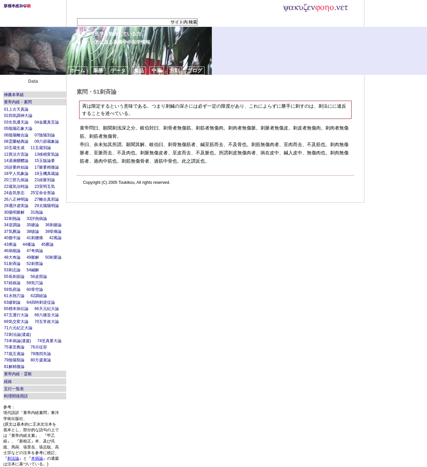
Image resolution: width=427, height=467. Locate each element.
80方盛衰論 (40, 360)
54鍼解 (32, 270)
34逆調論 (12, 225)
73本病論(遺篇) (17, 340)
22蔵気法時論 (16, 186)
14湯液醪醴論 (16, 160)
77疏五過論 (14, 353)
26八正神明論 (16, 199)
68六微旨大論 (46, 315)
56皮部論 (38, 276)
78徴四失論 (40, 353)
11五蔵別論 (40, 147)
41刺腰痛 (34, 237)
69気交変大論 (16, 321)
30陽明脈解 (14, 212)
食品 (139, 70)
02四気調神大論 (18, 115)
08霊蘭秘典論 (16, 141)
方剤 (174, 70)
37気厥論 (12, 231)
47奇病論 (34, 250)
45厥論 (47, 244)
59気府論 (12, 289)
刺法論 (13, 458)
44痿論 (29, 244)
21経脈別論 (44, 180)
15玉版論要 (44, 160)
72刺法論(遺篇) (17, 334)
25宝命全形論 (42, 192)
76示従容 (38, 347)
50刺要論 (53, 257)
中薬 (157, 70)
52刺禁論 (34, 263)
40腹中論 (12, 237)
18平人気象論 (16, 173)
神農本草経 (14, 94)
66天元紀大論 (46, 308)
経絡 (8, 381)
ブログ (194, 70)
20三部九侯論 (16, 180)
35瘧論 (32, 225)
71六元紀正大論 (18, 328)
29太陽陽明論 (46, 205)
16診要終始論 (16, 167)
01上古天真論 (16, 109)
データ (118, 70)
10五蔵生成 (14, 147)
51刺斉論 (12, 263)
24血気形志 (14, 192)
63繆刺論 (12, 302)
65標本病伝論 (16, 308)
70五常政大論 (46, 321)
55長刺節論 (14, 276)
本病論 (37, 458)
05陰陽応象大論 (18, 128)
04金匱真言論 (46, 122)
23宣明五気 (44, 186)
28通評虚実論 (16, 205)
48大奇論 (12, 257)
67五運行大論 (16, 315)
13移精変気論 (46, 154)
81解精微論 (14, 366)
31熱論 (36, 212)
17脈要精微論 (46, 167)
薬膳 (98, 70)
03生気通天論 (16, 122)
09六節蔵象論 (46, 141)
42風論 (55, 237)
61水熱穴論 (14, 295)
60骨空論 (34, 289)
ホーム (77, 70)
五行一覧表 (14, 389)
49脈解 (32, 257)
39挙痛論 (53, 231)
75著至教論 (14, 347)
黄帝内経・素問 (18, 102)
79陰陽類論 (14, 360)
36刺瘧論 (53, 225)
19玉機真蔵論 (46, 173)
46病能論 (12, 250)
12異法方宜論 (16, 154)
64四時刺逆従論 (40, 302)
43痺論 (10, 244)
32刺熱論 (12, 218)
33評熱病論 (36, 218)
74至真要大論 (49, 340)
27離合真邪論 (46, 199)
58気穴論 (34, 283)
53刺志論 (12, 270)
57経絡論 (12, 283)
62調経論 (38, 295)
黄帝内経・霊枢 (18, 374)
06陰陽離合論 (16, 135)
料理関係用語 (16, 396)
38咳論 (32, 231)
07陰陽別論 (44, 135)
